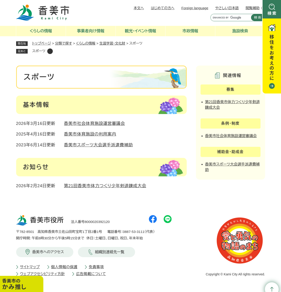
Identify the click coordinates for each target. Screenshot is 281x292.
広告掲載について (91, 274)
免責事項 (96, 267)
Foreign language (194, 8)
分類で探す (63, 43)
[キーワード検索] (230, 17)
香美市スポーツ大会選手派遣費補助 (98, 145)
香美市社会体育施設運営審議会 (94, 123)
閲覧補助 (253, 8)
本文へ (139, 8)
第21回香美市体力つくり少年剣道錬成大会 (105, 186)
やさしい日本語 (227, 8)
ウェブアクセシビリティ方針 (42, 274)
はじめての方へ (162, 8)
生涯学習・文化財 (112, 43)
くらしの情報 (85, 43)
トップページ (41, 43)
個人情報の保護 (64, 267)
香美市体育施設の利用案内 (90, 134)
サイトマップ (30, 267)
